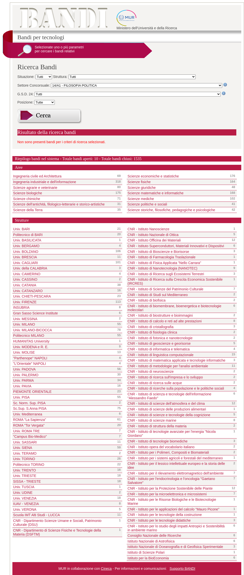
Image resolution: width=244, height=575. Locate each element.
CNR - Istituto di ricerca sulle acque (154, 383)
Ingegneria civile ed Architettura (63, 176)
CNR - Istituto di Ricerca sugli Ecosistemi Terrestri (165, 274)
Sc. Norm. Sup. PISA (29, 403)
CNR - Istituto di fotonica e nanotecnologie (159, 338)
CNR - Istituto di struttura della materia (156, 426)
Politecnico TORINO (28, 465)
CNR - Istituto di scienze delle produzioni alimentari (166, 409)
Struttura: (60, 77)
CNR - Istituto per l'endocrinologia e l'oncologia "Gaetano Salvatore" (171, 481)
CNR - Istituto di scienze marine (151, 420)
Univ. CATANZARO (28, 291)
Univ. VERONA (24, 509)
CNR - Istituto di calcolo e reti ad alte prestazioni (164, 321)
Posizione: (25, 102)
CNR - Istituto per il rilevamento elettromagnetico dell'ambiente (175, 473)
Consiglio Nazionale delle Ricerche (154, 536)
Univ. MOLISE (24, 352)
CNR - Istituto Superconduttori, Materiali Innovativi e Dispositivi (175, 246)
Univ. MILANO (24, 324)
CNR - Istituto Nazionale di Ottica (152, 235)
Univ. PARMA (23, 380)
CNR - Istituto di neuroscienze (150, 371)
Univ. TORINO (24, 459)
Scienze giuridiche (177, 187)
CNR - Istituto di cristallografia (150, 327)
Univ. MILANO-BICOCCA (32, 330)
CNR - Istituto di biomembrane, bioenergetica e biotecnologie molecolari (174, 308)
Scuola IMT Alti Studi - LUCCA (36, 515)
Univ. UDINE (22, 493)
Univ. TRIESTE (24, 476)
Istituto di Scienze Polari (145, 552)
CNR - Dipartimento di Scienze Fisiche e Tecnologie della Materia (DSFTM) (57, 532)
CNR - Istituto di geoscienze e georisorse (158, 343)
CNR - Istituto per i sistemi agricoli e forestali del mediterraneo (175, 458)
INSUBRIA (21, 307)
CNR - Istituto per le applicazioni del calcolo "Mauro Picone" (173, 509)
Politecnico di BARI (28, 235)
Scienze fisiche (177, 182)
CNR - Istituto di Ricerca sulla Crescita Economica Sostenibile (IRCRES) (175, 281)
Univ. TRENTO (24, 470)
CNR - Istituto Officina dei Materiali (154, 240)
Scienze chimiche (63, 199)
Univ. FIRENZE (25, 302)
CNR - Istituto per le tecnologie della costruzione (164, 515)
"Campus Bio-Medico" (30, 437)
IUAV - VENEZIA (26, 504)
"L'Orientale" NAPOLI (29, 364)
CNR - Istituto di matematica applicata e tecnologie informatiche (176, 360)
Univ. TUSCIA (23, 487)
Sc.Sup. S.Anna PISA (30, 408)
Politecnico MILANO (28, 336)
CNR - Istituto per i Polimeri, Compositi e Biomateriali (168, 452)
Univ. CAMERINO (26, 274)
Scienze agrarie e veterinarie (63, 187)
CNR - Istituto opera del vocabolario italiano (160, 447)
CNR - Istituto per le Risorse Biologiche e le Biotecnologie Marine (171, 502)
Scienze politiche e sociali (177, 204)
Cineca (106, 569)
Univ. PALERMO (25, 375)
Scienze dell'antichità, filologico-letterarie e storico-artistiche (63, 204)
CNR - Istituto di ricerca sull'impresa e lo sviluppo (165, 377)
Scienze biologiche (63, 193)
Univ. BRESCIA (25, 257)
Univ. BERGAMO (26, 246)
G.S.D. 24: (25, 94)
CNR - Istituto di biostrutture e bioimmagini (160, 315)
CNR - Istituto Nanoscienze (148, 229)
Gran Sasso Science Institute (35, 313)
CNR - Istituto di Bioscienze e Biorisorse (158, 252)
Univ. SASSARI (25, 442)
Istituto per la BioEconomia (148, 558)
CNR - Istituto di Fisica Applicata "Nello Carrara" (164, 263)
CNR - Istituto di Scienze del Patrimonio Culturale (165, 289)
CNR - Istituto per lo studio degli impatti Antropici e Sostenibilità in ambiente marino (175, 528)
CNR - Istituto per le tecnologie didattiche (158, 520)
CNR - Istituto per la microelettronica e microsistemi (167, 494)
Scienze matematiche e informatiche (177, 193)
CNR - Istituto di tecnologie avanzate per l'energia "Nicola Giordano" (171, 434)
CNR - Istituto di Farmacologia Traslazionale (161, 257)
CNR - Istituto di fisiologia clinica (152, 332)
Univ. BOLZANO (25, 252)
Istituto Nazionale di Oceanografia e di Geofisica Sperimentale (175, 547)
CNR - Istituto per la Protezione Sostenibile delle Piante (170, 488)
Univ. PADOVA (24, 369)
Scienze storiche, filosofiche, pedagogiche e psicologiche (177, 210)
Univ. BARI (21, 229)
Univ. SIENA (22, 448)
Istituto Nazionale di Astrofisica (151, 541)
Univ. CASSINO (25, 279)
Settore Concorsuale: (34, 85)
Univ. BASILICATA (27, 240)
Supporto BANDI (182, 569)
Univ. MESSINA (25, 319)
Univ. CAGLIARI (25, 263)
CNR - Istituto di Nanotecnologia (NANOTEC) (162, 268)
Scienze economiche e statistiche (177, 176)
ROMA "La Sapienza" (29, 420)
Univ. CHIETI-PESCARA (32, 296)
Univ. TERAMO (24, 453)
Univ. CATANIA (24, 285)
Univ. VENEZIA (25, 498)
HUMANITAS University (31, 341)
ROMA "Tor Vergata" (29, 425)
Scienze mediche (177, 199)
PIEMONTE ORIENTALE (32, 392)
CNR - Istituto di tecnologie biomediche (157, 441)
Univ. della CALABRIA (30, 268)
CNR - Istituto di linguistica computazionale (160, 355)
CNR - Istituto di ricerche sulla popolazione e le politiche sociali (175, 388)
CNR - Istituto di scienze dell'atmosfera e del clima (166, 404)
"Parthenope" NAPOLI (30, 358)
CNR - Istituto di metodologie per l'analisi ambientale (167, 366)
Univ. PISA (21, 397)
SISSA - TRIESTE (27, 481)
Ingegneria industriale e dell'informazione (63, 182)
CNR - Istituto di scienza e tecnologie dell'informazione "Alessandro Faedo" (169, 396)
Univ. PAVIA (22, 386)
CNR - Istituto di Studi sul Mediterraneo (157, 295)
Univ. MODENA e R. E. (30, 347)
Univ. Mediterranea (27, 414)
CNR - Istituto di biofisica (146, 300)
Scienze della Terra (63, 210)
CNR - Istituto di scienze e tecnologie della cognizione (168, 415)
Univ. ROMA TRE (26, 431)
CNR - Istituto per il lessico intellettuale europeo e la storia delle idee (176, 466)
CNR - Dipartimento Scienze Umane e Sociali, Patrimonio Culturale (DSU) (57, 523)
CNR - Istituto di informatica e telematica (158, 349)
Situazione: (26, 77)
